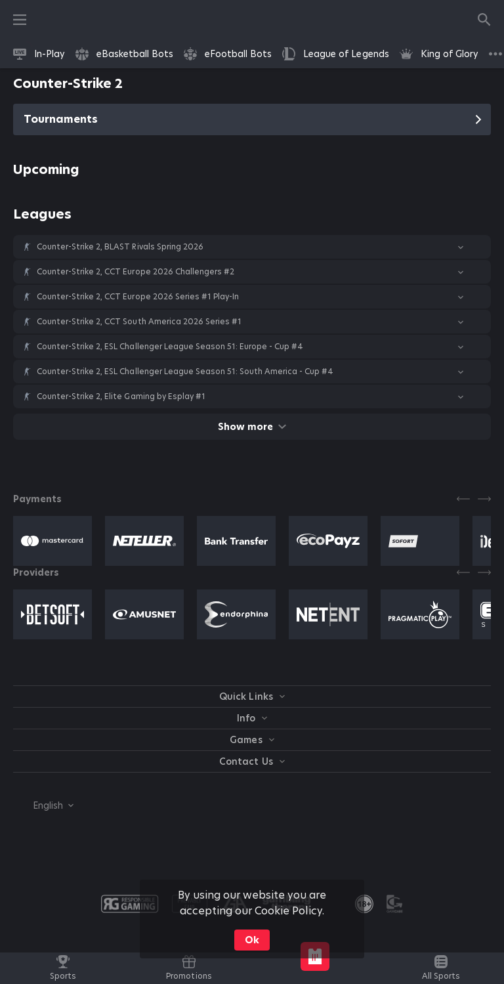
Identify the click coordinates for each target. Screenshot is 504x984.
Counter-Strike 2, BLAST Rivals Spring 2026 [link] (120, 247)
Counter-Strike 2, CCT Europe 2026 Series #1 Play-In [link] (138, 296)
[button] (252, 247)
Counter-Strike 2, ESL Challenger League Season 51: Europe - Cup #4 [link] (170, 346)
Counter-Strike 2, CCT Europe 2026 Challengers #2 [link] (135, 272)
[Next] (484, 498)
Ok (252, 940)
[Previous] (463, 498)
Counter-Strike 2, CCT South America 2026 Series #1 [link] (139, 321)
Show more (251, 426)
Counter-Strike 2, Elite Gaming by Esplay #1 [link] (121, 396)
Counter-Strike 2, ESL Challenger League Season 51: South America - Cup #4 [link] (185, 371)
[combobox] (43, 805)
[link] (39, 53)
